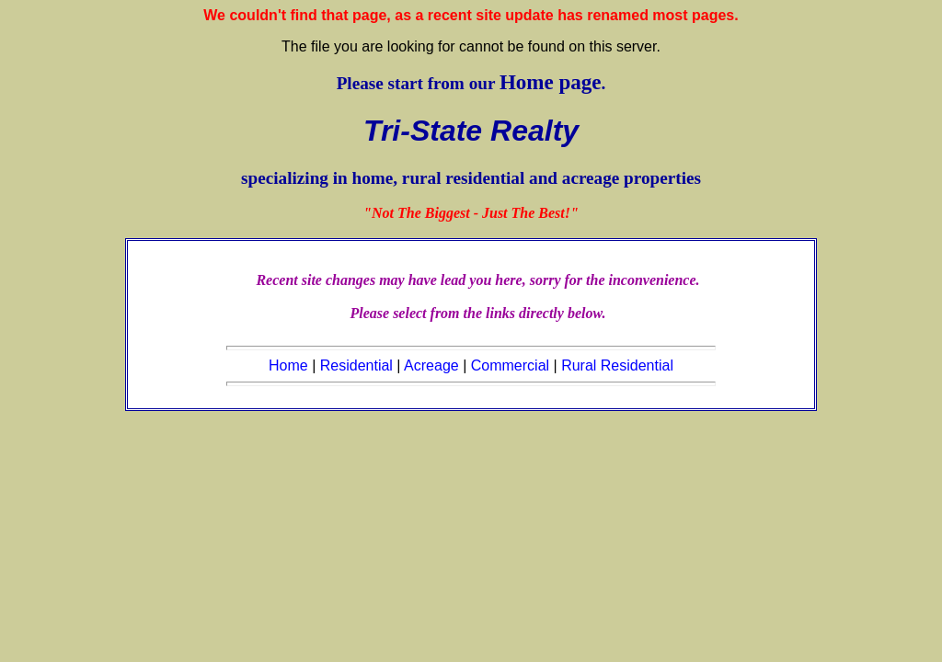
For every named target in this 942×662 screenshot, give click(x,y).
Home (288, 365)
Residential (356, 365)
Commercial (510, 365)
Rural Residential (617, 365)
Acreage (431, 365)
